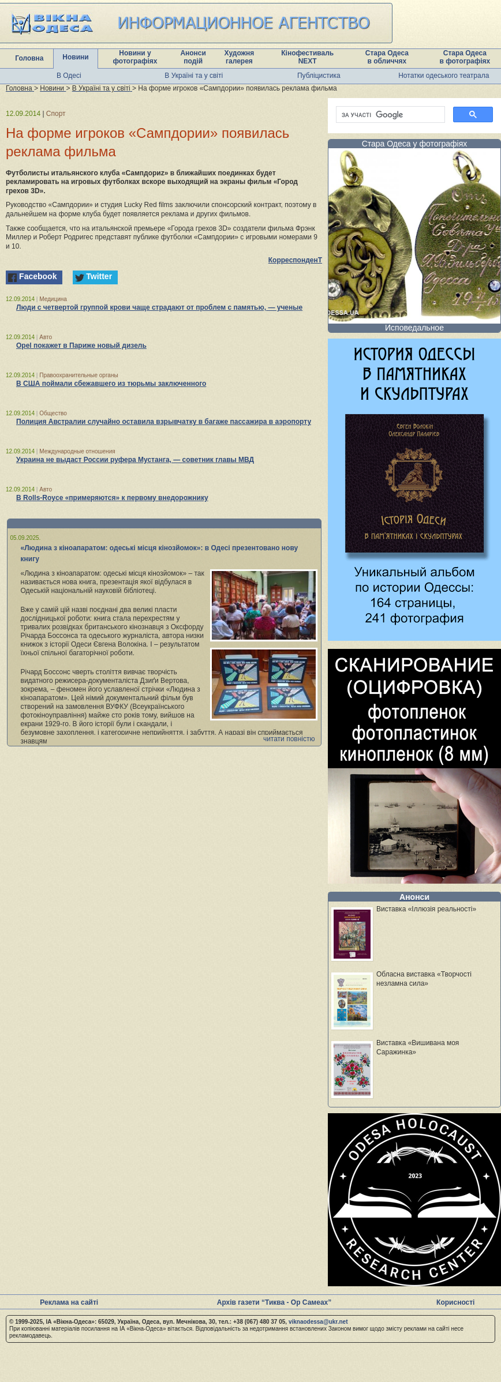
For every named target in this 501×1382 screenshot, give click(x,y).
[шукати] (389, 115)
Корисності (455, 1302)
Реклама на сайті (69, 1302)
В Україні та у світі (193, 76)
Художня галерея (240, 57)
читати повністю (289, 739)
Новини (75, 57)
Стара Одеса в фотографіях (465, 57)
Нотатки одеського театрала (443, 76)
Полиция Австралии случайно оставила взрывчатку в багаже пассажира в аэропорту (163, 422)
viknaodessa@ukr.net (318, 1322)
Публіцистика (319, 76)
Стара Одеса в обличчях (387, 57)
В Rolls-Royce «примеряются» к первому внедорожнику (112, 498)
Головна (29, 58)
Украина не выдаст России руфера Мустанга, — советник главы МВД (135, 460)
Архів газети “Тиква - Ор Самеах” (274, 1302)
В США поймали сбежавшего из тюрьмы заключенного (111, 384)
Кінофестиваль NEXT (307, 57)
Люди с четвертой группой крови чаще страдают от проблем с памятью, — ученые (159, 307)
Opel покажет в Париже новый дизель (81, 345)
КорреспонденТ (295, 260)
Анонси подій (193, 57)
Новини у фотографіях (135, 57)
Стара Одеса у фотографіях (415, 143)
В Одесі (69, 76)
